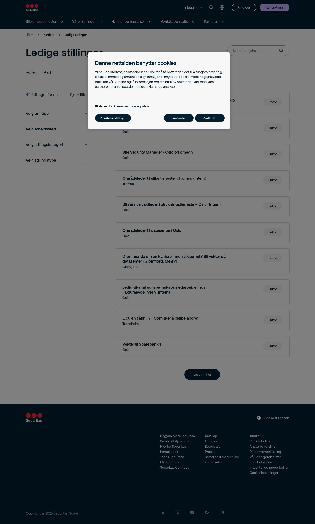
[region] (159, 90)
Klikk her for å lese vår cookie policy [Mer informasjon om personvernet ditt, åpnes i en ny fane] (122, 106)
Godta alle (209, 118)
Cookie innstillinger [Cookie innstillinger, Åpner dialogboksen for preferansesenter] (113, 118)
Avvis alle (179, 118)
